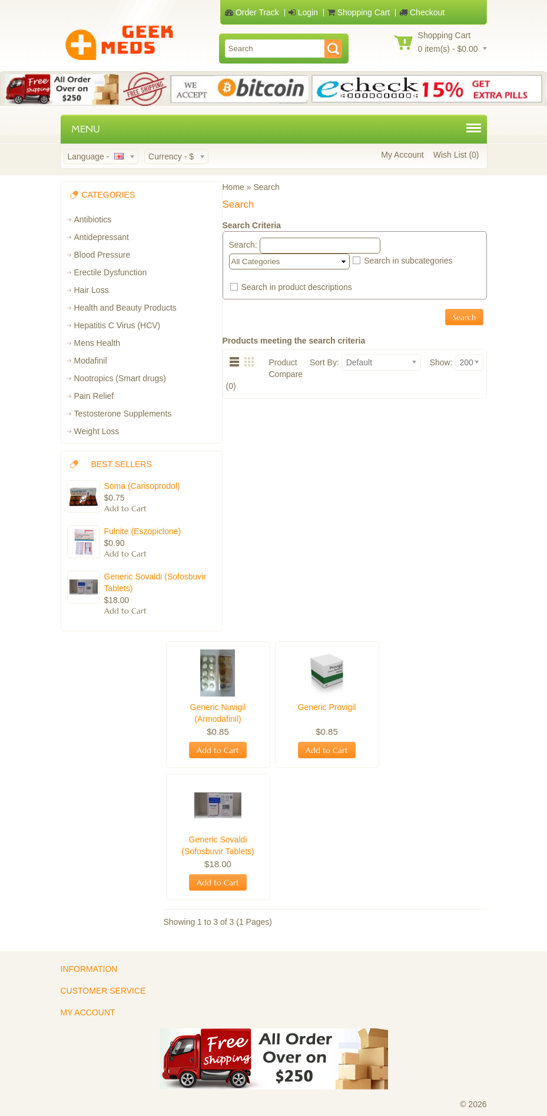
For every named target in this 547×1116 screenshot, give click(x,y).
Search (266, 187)
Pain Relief (94, 396)
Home (233, 187)
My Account (402, 154)
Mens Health (97, 343)
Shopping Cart (358, 12)
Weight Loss (97, 431)
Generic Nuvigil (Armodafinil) (218, 713)
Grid (251, 361)
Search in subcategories (408, 260)
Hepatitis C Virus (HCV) (117, 325)
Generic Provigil (327, 707)
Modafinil (90, 360)
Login (303, 12)
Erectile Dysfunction (110, 272)
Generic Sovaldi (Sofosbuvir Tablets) (155, 582)
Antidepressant (101, 237)
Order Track (252, 12)
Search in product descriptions (296, 287)
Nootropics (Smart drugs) (120, 378)
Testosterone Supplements (123, 413)
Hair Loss (91, 290)
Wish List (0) (456, 154)
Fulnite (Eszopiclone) (142, 531)
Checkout (422, 12)
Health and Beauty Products (125, 307)
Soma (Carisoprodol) (142, 486)
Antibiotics (93, 219)
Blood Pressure (102, 254)
